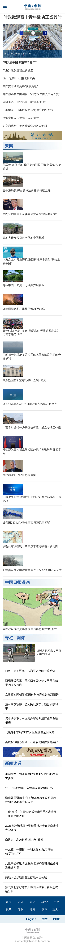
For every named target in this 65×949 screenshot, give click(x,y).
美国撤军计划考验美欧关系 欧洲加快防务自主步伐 (32, 776)
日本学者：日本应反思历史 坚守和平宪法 (28, 110)
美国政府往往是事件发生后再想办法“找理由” (30, 629)
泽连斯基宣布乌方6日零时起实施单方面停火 (30, 403)
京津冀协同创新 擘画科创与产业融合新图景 (32, 694)
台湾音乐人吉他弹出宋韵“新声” (22, 117)
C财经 (44, 901)
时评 (20, 901)
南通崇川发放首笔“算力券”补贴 (24, 839)
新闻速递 (13, 763)
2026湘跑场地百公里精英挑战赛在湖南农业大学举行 (32, 827)
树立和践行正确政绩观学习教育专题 (25, 125)
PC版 (56, 919)
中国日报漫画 (17, 582)
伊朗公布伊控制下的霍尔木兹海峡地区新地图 (30, 546)
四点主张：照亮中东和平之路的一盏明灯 (30, 670)
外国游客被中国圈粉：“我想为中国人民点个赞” (31, 94)
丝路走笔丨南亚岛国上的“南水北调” (24, 102)
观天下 (56, 909)
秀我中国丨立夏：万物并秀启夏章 (23, 285)
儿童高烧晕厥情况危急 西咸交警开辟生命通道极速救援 (32, 865)
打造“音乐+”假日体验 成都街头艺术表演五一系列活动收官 (31, 813)
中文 (44, 919)
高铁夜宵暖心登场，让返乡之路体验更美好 (31, 742)
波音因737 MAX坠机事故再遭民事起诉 (26, 522)
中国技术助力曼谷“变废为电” (20, 86)
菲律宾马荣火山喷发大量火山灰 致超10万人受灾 (32, 570)
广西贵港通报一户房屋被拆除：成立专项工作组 (32, 427)
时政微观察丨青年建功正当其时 (32, 17)
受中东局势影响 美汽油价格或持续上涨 (26, 190)
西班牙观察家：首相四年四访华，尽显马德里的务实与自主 (31, 682)
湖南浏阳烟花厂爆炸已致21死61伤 (24, 308)
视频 (8, 909)
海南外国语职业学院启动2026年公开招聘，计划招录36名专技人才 (32, 799)
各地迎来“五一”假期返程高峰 (17, 53)
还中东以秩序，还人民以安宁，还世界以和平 (31, 706)
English (31, 919)
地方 (32, 909)
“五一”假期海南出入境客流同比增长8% (29, 788)
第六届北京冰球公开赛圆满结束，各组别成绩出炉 (31, 889)
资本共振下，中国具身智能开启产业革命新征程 (31, 720)
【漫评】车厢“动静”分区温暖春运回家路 (29, 732)
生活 (56, 901)
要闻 (9, 145)
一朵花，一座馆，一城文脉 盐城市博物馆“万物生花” (29, 851)
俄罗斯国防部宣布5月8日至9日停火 (24, 380)
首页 (8, 901)
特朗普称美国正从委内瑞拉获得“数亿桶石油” (30, 214)
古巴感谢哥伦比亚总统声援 (19, 475)
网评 (21, 638)
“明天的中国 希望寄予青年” (20, 62)
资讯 (32, 901)
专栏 (9, 638)
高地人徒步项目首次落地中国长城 (23, 237)
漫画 (44, 909)
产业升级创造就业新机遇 (18, 70)
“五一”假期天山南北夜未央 (19, 78)
